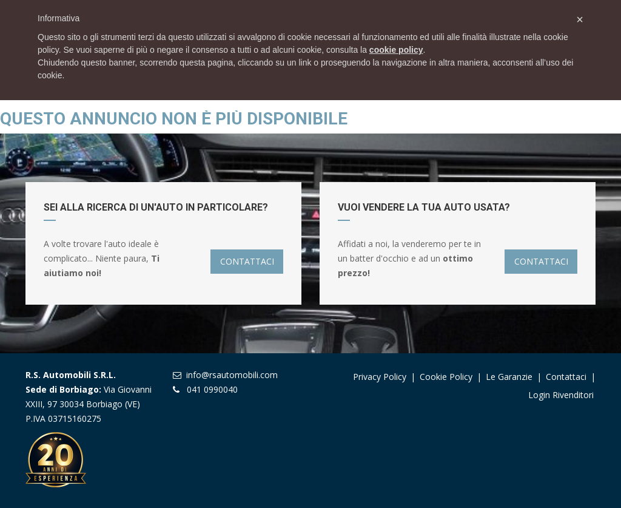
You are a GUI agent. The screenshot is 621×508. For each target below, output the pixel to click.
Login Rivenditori (561, 395)
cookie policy (396, 50)
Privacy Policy (379, 376)
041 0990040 (212, 389)
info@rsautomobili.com (232, 375)
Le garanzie (510, 376)
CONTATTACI (247, 261)
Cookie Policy (446, 376)
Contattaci (566, 376)
